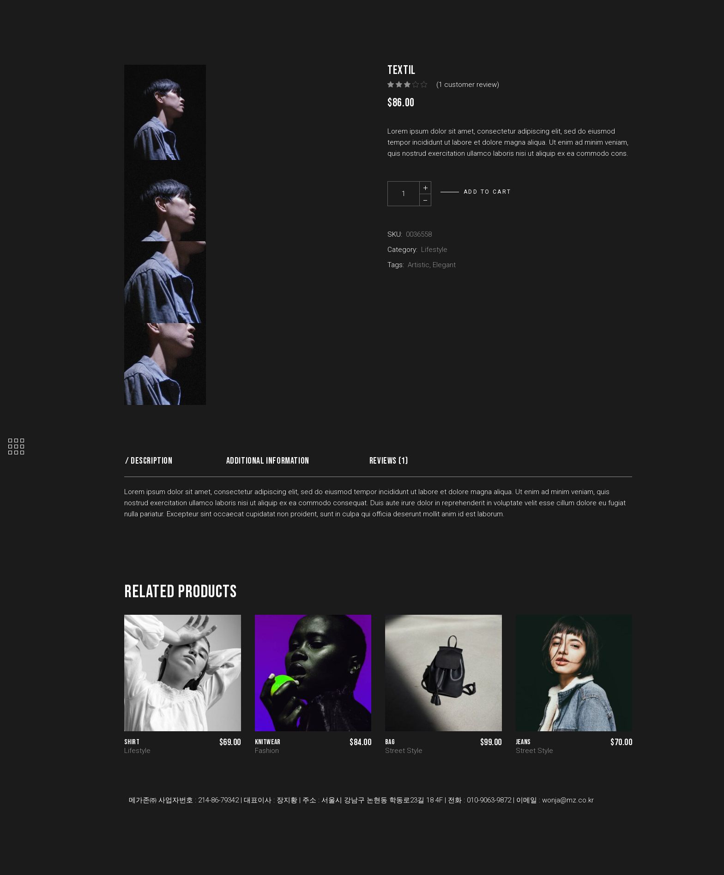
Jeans (523, 742)
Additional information (267, 460)
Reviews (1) (388, 460)
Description (152, 460)
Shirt (131, 742)
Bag (390, 742)
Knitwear (268, 742)
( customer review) (467, 84)
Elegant (444, 265)
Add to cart (487, 192)
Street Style (403, 751)
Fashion (267, 751)
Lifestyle (434, 249)
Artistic (418, 265)
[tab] (152, 461)
